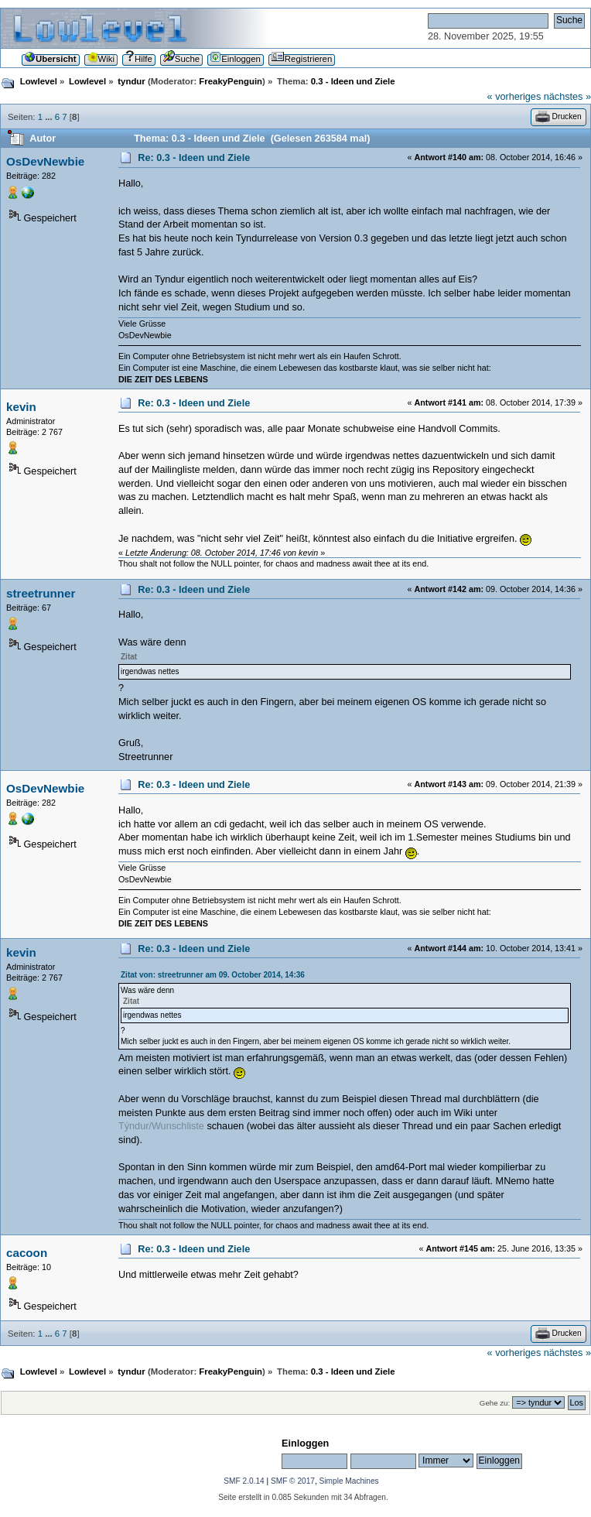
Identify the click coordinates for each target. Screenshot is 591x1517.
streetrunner (40, 593)
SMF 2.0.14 (244, 1481)
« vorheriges (514, 96)
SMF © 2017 (293, 1481)
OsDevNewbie (45, 161)
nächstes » (567, 96)
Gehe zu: (495, 1403)
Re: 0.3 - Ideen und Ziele (194, 157)
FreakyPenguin (230, 81)
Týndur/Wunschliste (161, 1126)
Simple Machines (349, 1481)
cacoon (26, 1252)
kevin (21, 406)
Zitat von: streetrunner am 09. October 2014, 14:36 (213, 975)
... (50, 117)
